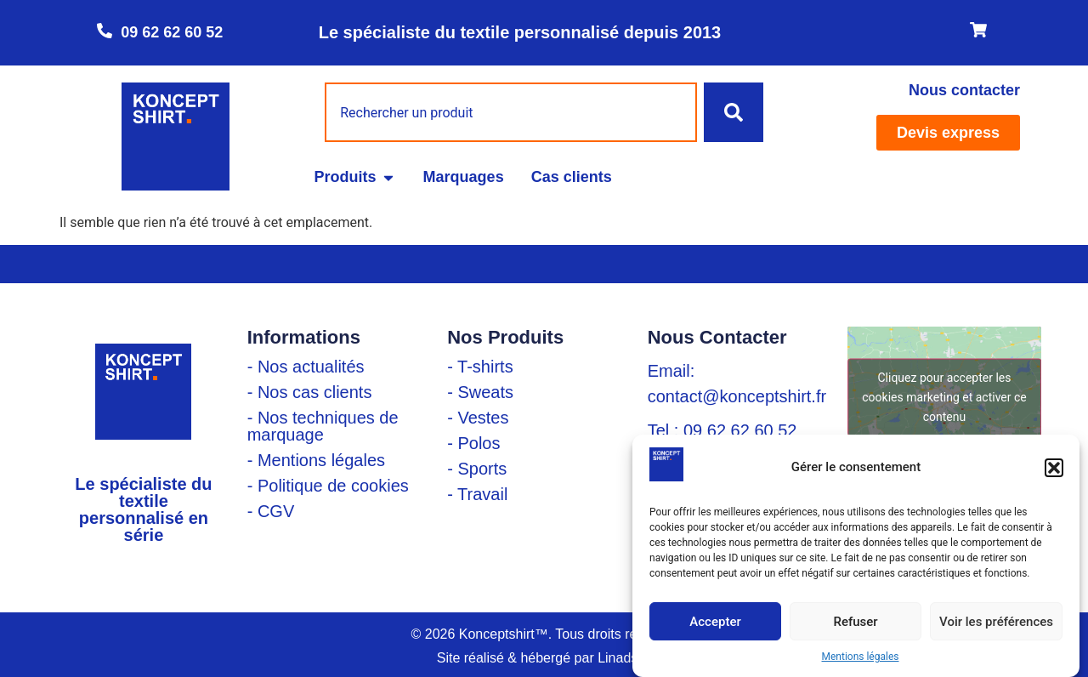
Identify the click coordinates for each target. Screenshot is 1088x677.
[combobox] (511, 112)
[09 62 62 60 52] (104, 30)
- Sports (477, 468)
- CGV (271, 511)
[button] (1054, 467)
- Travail (477, 494)
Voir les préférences (996, 621)
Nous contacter (964, 90)
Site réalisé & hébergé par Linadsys (544, 658)
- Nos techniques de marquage (323, 426)
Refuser (855, 621)
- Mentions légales (316, 460)
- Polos (473, 443)
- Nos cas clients (309, 392)
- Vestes (477, 417)
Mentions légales (860, 657)
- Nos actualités (306, 366)
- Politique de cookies (328, 485)
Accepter (714, 621)
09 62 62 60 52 (172, 32)
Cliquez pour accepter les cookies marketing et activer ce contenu (944, 396)
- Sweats (480, 392)
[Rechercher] (733, 112)
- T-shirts (480, 366)
